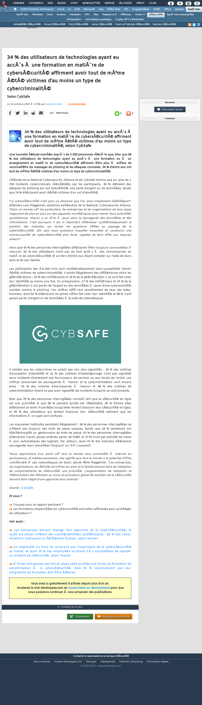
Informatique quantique (98, 19)
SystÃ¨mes (194, 9)
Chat (74, 3)
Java (101, 9)
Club (152, 3)
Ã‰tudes (125, 3)
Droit (140, 3)
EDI (126, 9)
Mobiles (179, 9)
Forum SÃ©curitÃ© (54, 24)
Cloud (61, 9)
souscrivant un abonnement (89, 595)
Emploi (109, 3)
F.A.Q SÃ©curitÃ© (78, 24)
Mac (96, 14)
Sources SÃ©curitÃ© (164, 24)
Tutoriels (35, 3)
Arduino (61, 14)
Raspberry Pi (109, 14)
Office (167, 9)
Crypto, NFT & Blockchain (129, 19)
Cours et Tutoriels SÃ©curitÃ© (132, 24)
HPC (87, 14)
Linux (50, 14)
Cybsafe (27, 495)
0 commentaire (77, 111)
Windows (37, 14)
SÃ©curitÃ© (156, 14)
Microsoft (89, 9)
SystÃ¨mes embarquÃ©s (180, 14)
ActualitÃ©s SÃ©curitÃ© (27, 24)
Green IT (140, 14)
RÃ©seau (126, 14)
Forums (18, 3)
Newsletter (91, 3)
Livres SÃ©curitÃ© (101, 24)
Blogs (61, 3)
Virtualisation (73, 19)
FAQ (50, 3)
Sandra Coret (54, 111)
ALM (77, 9)
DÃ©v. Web (113, 9)
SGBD (156, 9)
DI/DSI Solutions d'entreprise (37, 9)
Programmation (140, 9)
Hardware (75, 14)
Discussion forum (170, 109)
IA (69, 9)
